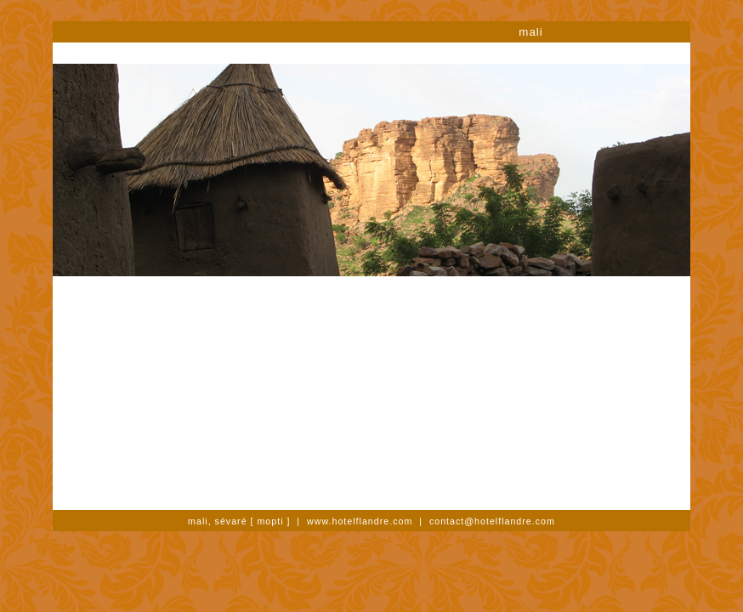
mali (530, 32)
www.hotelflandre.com (359, 521)
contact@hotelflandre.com (492, 521)
